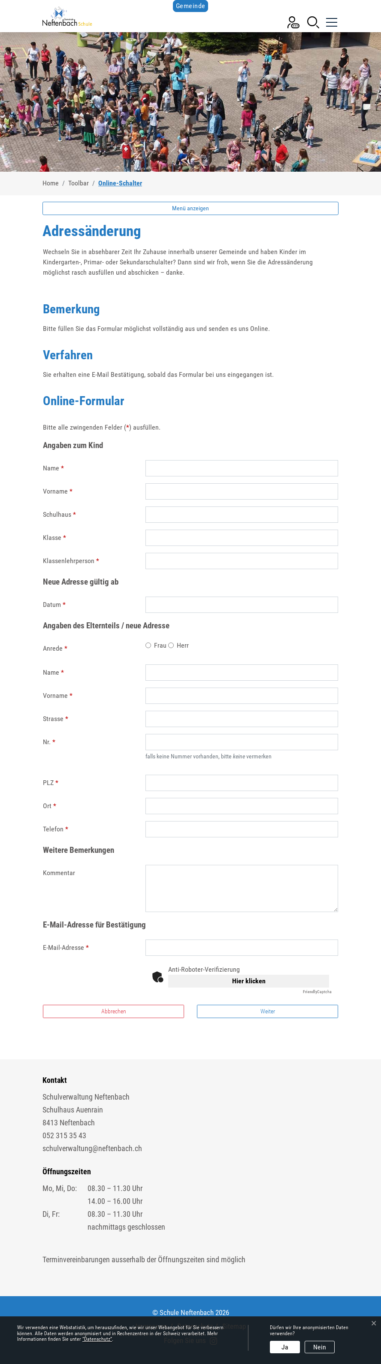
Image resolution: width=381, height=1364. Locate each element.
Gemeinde (191, 6)
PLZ (50, 783)
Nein (319, 1347)
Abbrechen (113, 1011)
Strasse (55, 719)
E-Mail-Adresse (66, 947)
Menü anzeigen (190, 208)
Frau (160, 645)
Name (53, 468)
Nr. (49, 742)
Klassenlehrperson (71, 561)
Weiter (267, 1011)
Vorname (58, 491)
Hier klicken (249, 981)
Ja (284, 1347)
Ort (49, 806)
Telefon (55, 829)
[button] (313, 21)
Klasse (54, 537)
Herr (183, 645)
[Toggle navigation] (331, 19)
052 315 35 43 (64, 1135)
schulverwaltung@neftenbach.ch (92, 1148)
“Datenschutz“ (97, 1339)
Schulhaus (59, 514)
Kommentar (59, 873)
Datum (54, 604)
